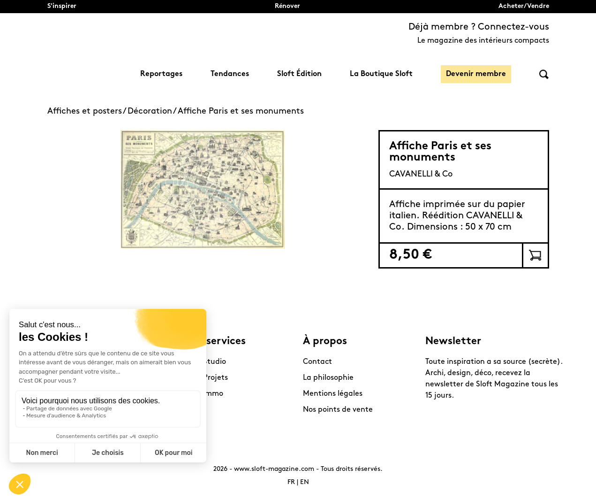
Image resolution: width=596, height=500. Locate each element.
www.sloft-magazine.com (274, 469)
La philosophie (328, 378)
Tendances (230, 74)
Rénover (287, 6)
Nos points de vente (338, 410)
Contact (317, 362)
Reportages (161, 74)
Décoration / (153, 111)
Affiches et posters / (87, 111)
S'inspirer (61, 6)
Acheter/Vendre (523, 6)
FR (291, 482)
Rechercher (544, 74)
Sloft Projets (206, 378)
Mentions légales (332, 394)
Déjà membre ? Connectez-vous (478, 27)
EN (304, 482)
